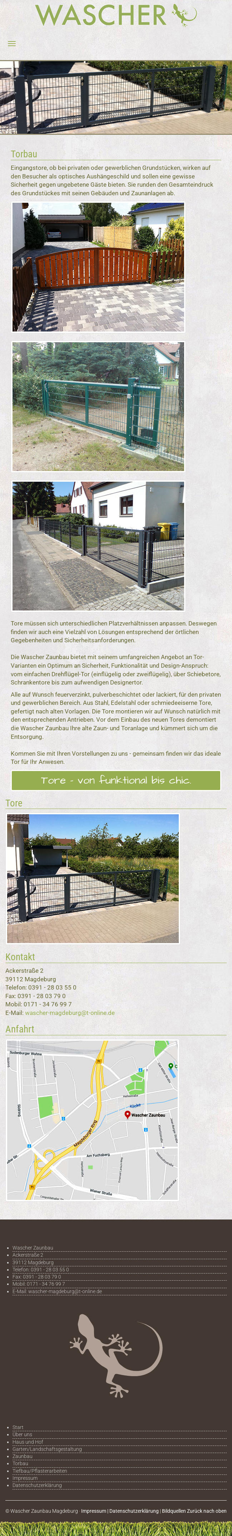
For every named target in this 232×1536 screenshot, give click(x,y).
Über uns (22, 1434)
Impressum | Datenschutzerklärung (120, 1511)
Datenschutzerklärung (37, 1485)
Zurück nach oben (207, 1511)
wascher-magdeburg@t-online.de (70, 1013)
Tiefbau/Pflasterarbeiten (40, 1471)
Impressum (25, 1478)
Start (18, 1427)
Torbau (20, 1463)
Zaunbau (23, 1456)
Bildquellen (174, 1511)
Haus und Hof (28, 1442)
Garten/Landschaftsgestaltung (47, 1449)
